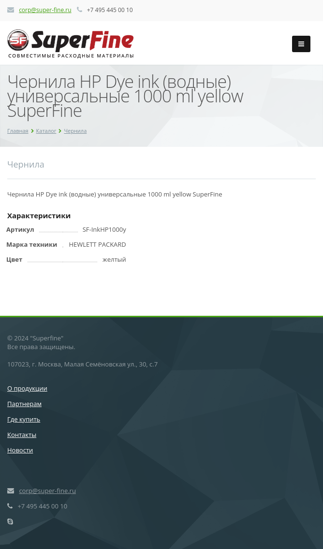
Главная (18, 130)
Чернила (75, 130)
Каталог (46, 130)
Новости (20, 450)
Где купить (23, 419)
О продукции (27, 388)
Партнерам (24, 403)
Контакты (21, 434)
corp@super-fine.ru (45, 10)
